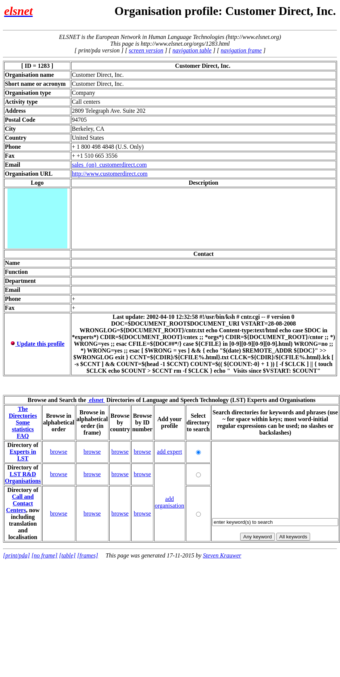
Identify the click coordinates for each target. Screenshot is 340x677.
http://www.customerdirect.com (109, 173)
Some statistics (23, 425)
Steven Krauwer (222, 555)
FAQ (23, 436)
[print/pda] (16, 555)
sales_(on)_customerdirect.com (109, 164)
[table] (67, 555)
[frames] (87, 555)
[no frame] (44, 555)
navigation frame (241, 50)
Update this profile (37, 344)
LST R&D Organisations (23, 477)
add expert (169, 451)
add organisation (169, 502)
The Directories (23, 412)
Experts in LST (23, 455)
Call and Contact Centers (20, 503)
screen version (146, 50)
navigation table (191, 50)
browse (58, 451)
